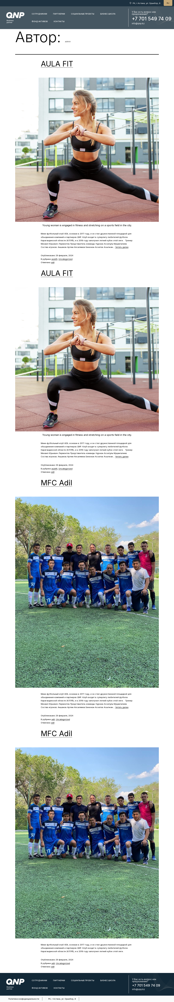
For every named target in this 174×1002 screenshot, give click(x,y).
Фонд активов (40, 21)
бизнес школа (107, 14)
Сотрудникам (39, 14)
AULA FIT (57, 63)
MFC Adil (56, 482)
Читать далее (121, 247)
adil (52, 262)
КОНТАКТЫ (59, 21)
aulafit (54, 259)
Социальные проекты (82, 14)
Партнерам (59, 14)
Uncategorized (66, 259)
